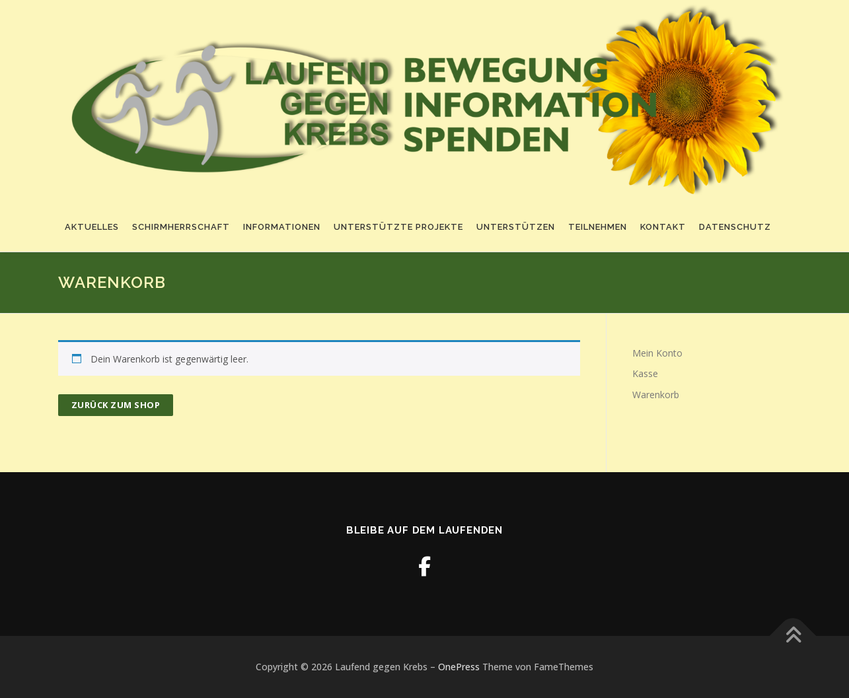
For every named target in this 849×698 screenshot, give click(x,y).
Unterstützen (515, 227)
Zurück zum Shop (116, 405)
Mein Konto (657, 353)
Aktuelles (92, 227)
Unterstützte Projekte (398, 227)
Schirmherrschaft (181, 227)
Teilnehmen (597, 227)
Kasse (645, 373)
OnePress (459, 666)
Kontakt (663, 227)
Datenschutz (735, 227)
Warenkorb (655, 394)
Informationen (281, 227)
